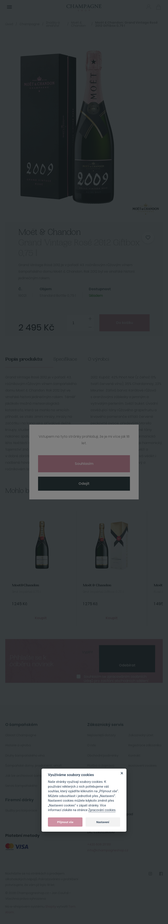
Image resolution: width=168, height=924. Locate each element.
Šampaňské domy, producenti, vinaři (33, 765)
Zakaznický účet (140, 735)
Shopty (50, 906)
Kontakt (134, 755)
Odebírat (127, 665)
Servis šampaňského (21, 785)
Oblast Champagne (20, 735)
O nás (91, 745)
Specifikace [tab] (65, 359)
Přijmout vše (65, 822)
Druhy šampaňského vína (25, 755)
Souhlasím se (116, 679)
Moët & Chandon (78, 24)
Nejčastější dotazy (101, 735)
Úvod (9, 24)
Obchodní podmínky (102, 755)
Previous (130, 489)
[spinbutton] (80, 322)
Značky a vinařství (53, 24)
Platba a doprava (100, 765)
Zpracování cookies (102, 810)
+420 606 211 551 (99, 844)
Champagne (29, 24)
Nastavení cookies (142, 765)
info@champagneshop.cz (107, 850)
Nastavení (102, 822)
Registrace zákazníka (144, 745)
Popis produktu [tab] (23, 359)
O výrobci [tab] (98, 359)
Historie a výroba (18, 745)
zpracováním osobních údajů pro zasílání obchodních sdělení (116, 678)
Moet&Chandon (25, 585)
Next (146, 489)
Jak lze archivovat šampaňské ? (30, 775)
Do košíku (124, 322)
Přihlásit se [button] (148, 6)
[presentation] (127, 651)
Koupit (41, 617)
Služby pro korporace (21, 810)
